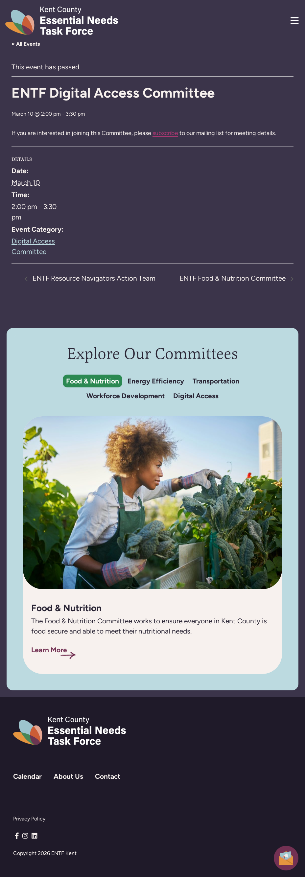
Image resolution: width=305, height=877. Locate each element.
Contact (107, 776)
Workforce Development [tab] (125, 396)
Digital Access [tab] (196, 396)
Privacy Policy (29, 819)
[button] (294, 20)
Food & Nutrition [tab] (92, 381)
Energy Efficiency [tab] (156, 381)
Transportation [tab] (216, 381)
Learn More (49, 650)
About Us (68, 776)
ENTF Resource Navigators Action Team (93, 278)
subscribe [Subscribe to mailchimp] (165, 132)
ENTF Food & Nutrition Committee (233, 278)
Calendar (27, 776)
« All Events (26, 44)
